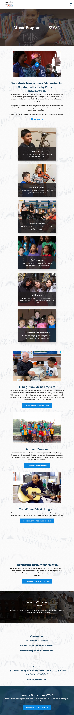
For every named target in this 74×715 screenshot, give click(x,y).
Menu (71, 6)
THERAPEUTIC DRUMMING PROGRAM (37, 581)
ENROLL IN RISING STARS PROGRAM (37, 405)
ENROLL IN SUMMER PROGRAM (37, 465)
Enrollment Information (37, 707)
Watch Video (37, 119)
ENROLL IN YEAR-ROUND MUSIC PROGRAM (37, 521)
